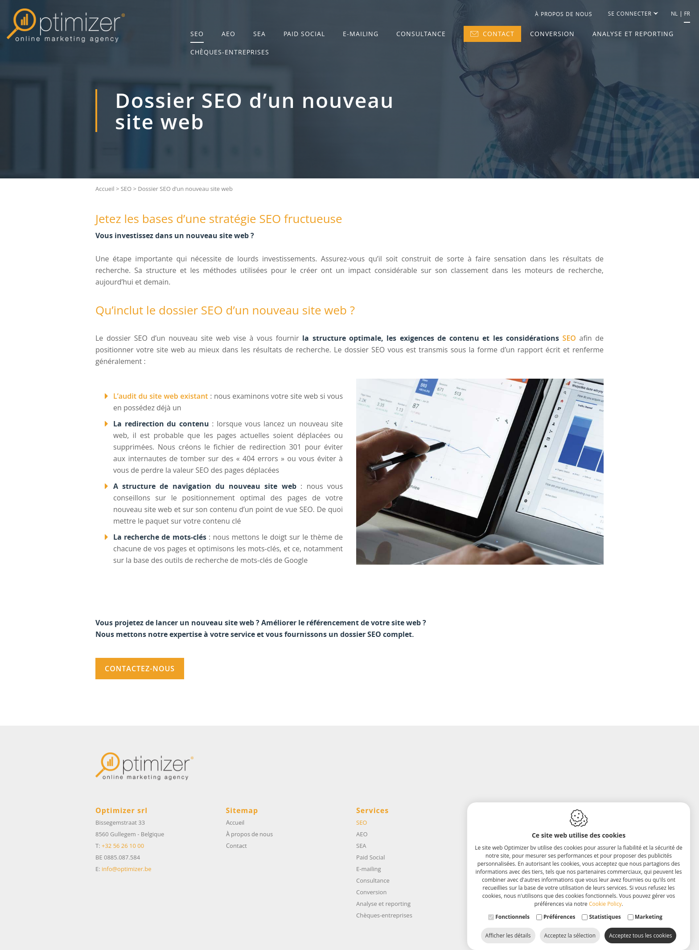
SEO (197, 34)
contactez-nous (140, 668)
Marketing (648, 908)
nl (674, 14)
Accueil (105, 189)
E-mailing (360, 34)
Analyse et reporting (633, 34)
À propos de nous (563, 14)
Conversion (552, 34)
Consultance (421, 34)
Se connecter (633, 14)
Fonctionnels (512, 908)
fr (687, 14)
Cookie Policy (605, 895)
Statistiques (605, 908)
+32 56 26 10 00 (123, 846)
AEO (228, 34)
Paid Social (304, 34)
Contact (492, 34)
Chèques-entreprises (229, 52)
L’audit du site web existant (160, 396)
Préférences (559, 908)
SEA (259, 34)
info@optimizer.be (126, 869)
